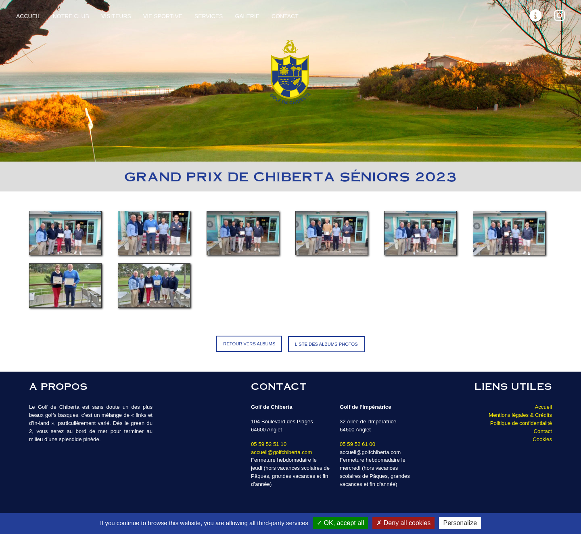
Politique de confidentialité (521, 422)
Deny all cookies (403, 522)
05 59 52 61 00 (357, 443)
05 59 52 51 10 (268, 443)
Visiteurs (116, 16)
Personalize (460, 522)
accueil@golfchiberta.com (281, 451)
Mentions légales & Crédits (520, 414)
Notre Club (71, 16)
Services (208, 16)
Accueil (28, 16)
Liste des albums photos (326, 343)
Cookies (542, 438)
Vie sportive (162, 16)
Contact (285, 16)
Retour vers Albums (249, 343)
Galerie (247, 16)
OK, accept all (340, 522)
